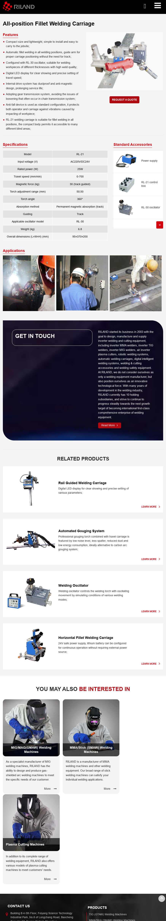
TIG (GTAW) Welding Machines (108, 822)
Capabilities (99, 872)
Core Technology (99, 890)
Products (97, 816)
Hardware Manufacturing (24, 878)
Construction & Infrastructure (26, 896)
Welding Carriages (100, 857)
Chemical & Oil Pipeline (23, 901)
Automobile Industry (21, 884)
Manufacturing (97, 884)
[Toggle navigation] (157, 6)
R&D (92, 878)
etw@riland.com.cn (21, 835)
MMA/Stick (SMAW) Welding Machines (112, 828)
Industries (18, 872)
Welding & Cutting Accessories (107, 851)
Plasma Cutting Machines (104, 840)
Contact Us (19, 814)
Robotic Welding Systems (104, 845)
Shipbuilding (16, 890)
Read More (108, 425)
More (42, 787)
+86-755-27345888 (22, 842)
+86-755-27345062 (22, 846)
